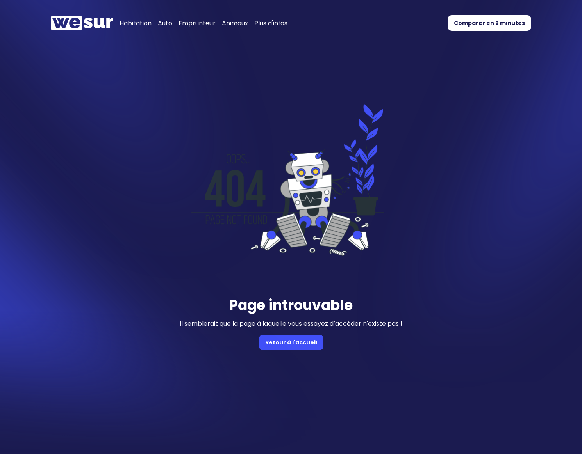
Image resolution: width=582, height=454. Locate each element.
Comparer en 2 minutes (489, 23)
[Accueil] (82, 23)
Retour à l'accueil (291, 342)
